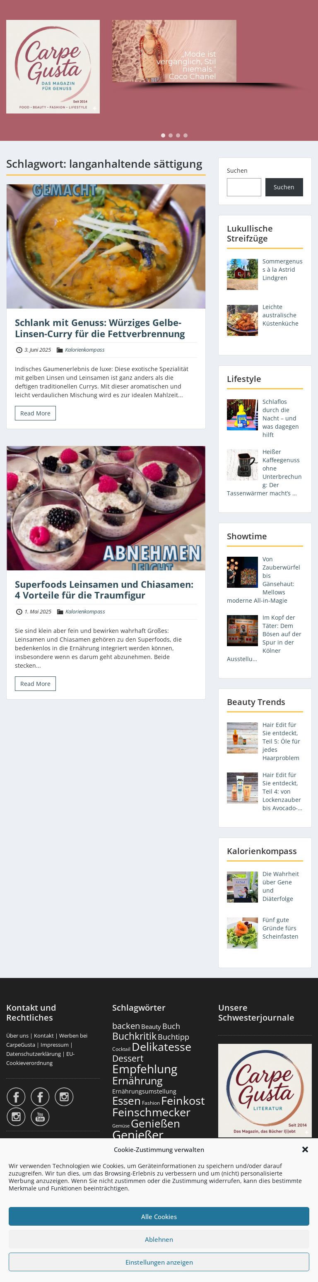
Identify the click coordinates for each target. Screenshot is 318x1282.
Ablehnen (159, 1239)
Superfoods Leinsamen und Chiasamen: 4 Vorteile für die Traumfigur (104, 589)
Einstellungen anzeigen (159, 1262)
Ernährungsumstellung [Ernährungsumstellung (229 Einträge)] (144, 1091)
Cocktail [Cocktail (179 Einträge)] (121, 1049)
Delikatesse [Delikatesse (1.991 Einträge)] (161, 1046)
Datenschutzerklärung (33, 1053)
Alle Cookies (159, 1216)
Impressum (55, 1044)
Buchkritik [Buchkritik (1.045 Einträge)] (134, 1036)
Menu (15, 14)
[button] (305, 1149)
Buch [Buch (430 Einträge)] (171, 1026)
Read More (35, 413)
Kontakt (44, 1035)
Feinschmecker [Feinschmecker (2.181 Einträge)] (151, 1112)
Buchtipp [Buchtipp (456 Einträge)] (173, 1037)
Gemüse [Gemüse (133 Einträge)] (121, 1126)
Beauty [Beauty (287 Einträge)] (151, 1026)
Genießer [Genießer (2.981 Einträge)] (138, 1135)
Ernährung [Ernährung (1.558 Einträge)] (137, 1080)
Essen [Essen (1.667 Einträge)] (126, 1100)
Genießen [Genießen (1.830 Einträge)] (155, 1123)
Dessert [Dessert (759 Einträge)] (127, 1058)
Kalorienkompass (85, 349)
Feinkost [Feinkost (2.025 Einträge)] (183, 1100)
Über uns (17, 1035)
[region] (212, 57)
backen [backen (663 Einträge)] (126, 1025)
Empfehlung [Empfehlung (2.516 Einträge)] (144, 1069)
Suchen (237, 170)
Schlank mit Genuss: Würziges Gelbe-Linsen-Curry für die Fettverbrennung (100, 327)
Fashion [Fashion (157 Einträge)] (151, 1103)
